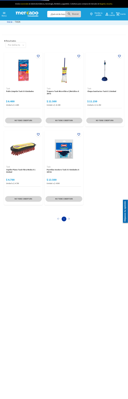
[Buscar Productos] (74, 14)
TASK (17, 22)
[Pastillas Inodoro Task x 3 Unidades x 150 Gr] (64, 357)
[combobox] (64, 14)
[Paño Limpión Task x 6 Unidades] (23, 286)
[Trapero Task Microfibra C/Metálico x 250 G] (64, 286)
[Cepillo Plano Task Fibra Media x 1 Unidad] (23, 357)
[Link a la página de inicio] (9, 22)
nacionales (24, 4)
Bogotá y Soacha (106, 4)
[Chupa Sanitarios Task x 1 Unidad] (105, 286)
